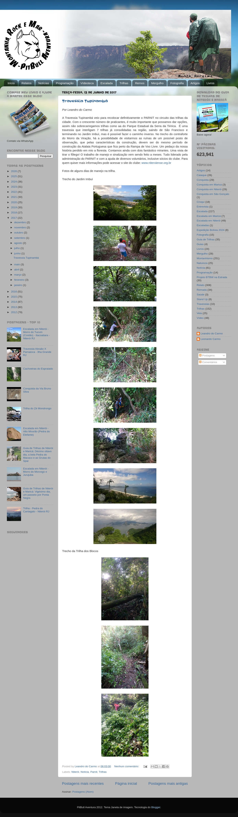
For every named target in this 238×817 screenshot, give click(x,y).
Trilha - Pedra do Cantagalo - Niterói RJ (36, 510)
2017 (14, 217)
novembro (20, 227)
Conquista (203, 179)
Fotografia (177, 83)
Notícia (85, 771)
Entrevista (202, 206)
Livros (210, 83)
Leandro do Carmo (212, 333)
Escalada (107, 83)
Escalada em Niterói (208, 220)
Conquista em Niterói (209, 189)
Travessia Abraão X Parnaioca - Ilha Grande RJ (37, 352)
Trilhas (123, 83)
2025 (14, 176)
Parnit (93, 771)
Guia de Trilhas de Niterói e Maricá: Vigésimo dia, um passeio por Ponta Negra (38, 493)
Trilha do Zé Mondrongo (37, 408)
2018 (14, 212)
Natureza (202, 263)
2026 (14, 171)
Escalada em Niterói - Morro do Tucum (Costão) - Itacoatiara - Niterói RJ (36, 333)
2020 (14, 202)
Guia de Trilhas (206, 239)
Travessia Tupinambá (85, 101)
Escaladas (203, 225)
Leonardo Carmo (210, 338)
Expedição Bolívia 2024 (210, 230)
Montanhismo (205, 258)
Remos (140, 83)
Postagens (207, 355)
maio (17, 264)
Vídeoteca (87, 83)
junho (17, 253)
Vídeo (200, 317)
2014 (14, 301)
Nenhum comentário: (127, 766)
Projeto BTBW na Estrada (212, 277)
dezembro (20, 222)
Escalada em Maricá (209, 216)
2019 (14, 207)
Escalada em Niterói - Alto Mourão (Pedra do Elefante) (36, 431)
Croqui (201, 201)
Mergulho (157, 83)
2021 (14, 196)
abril (17, 269)
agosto (18, 243)
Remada (202, 289)
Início (11, 83)
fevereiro (19, 279)
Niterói (75, 771)
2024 (14, 181)
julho (17, 248)
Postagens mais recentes (83, 783)
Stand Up (202, 299)
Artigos (195, 83)
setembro (20, 237)
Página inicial (126, 783)
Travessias (203, 303)
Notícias (43, 83)
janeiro (18, 285)
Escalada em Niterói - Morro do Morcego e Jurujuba (35, 471)
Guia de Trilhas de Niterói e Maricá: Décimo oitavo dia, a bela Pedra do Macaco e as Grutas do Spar (38, 454)
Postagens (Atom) (83, 791)
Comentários (208, 362)
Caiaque (202, 175)
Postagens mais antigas (168, 783)
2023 (14, 186)
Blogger (155, 807)
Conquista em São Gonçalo (213, 194)
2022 (14, 191)
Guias (200, 244)
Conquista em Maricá (209, 184)
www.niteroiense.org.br (156, 162)
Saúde (200, 294)
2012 (14, 312)
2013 (14, 307)
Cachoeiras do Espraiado (38, 368)
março (18, 274)
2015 (14, 296)
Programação (65, 83)
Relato (200, 285)
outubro (19, 232)
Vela (199, 313)
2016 (14, 291)
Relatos (26, 83)
